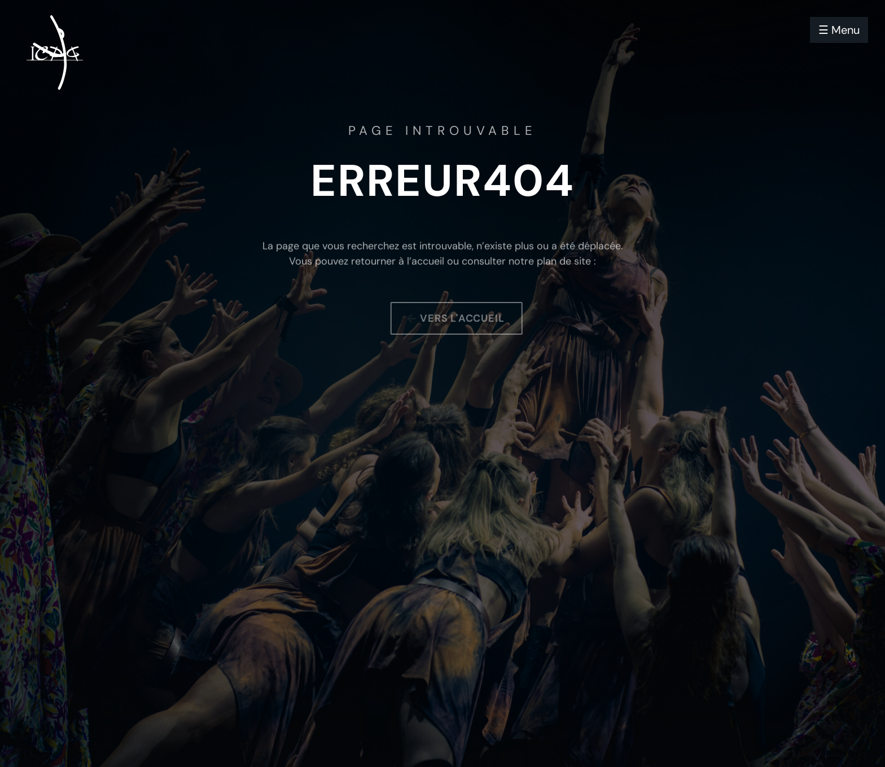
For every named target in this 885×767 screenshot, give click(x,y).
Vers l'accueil (467, 318)
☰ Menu (839, 30)
